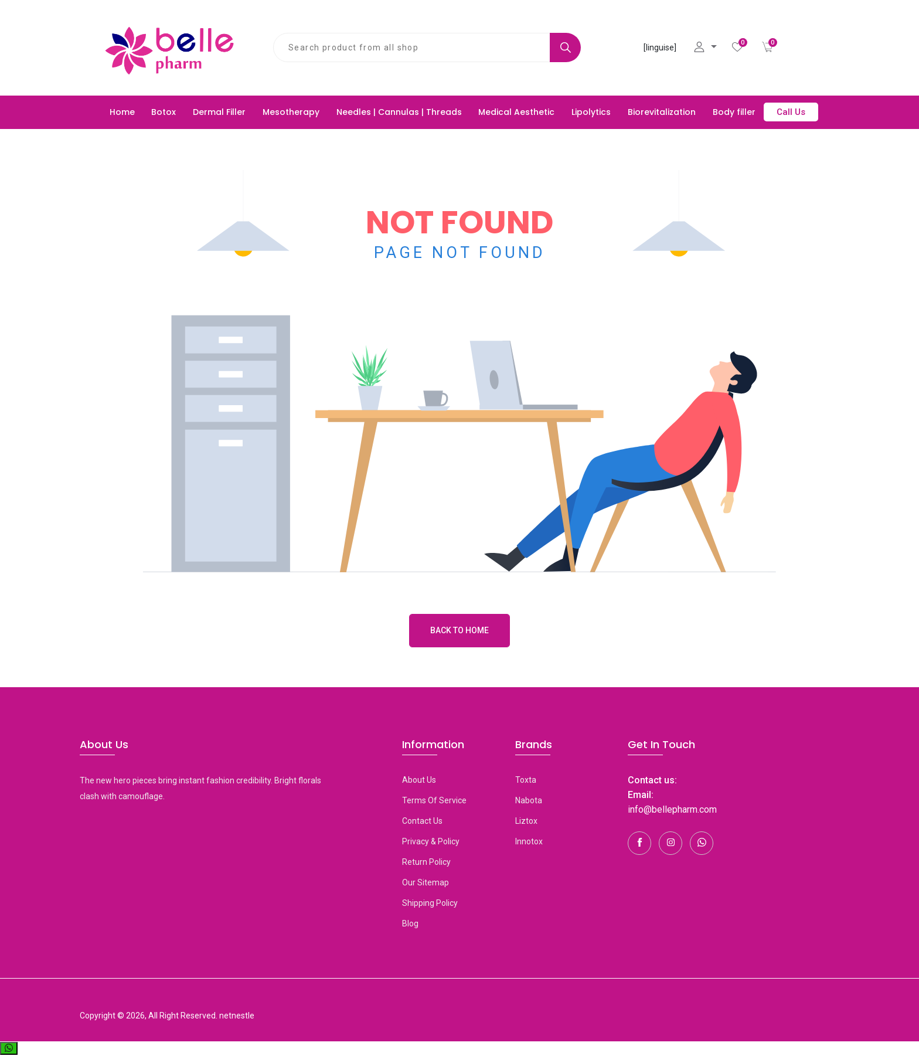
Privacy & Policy (431, 841)
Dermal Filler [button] (219, 112)
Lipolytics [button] (591, 112)
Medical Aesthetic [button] (516, 112)
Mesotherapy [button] (291, 112)
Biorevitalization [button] (662, 112)
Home (122, 112)
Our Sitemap (425, 882)
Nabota (528, 800)
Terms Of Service (434, 800)
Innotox (529, 841)
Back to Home (459, 630)
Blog (410, 923)
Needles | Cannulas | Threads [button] (399, 112)
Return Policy (426, 862)
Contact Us (422, 821)
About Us (419, 780)
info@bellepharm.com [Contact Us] (672, 809)
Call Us (791, 112)
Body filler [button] (734, 112)
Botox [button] (163, 112)
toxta (525, 780)
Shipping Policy (430, 903)
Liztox (526, 821)
